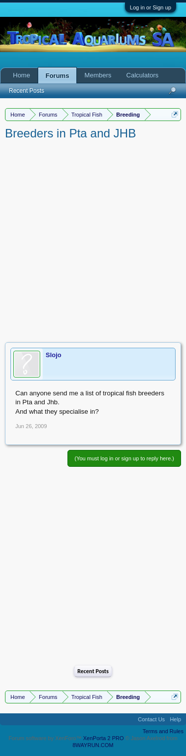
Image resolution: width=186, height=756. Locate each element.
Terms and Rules (163, 731)
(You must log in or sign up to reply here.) (124, 458)
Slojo (54, 355)
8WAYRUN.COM (93, 745)
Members (97, 75)
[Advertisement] (93, 239)
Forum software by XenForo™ (45, 738)
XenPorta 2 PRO (103, 738)
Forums (57, 75)
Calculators (142, 75)
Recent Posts (93, 671)
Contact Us (151, 719)
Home (21, 75)
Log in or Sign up (150, 7)
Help (175, 719)
